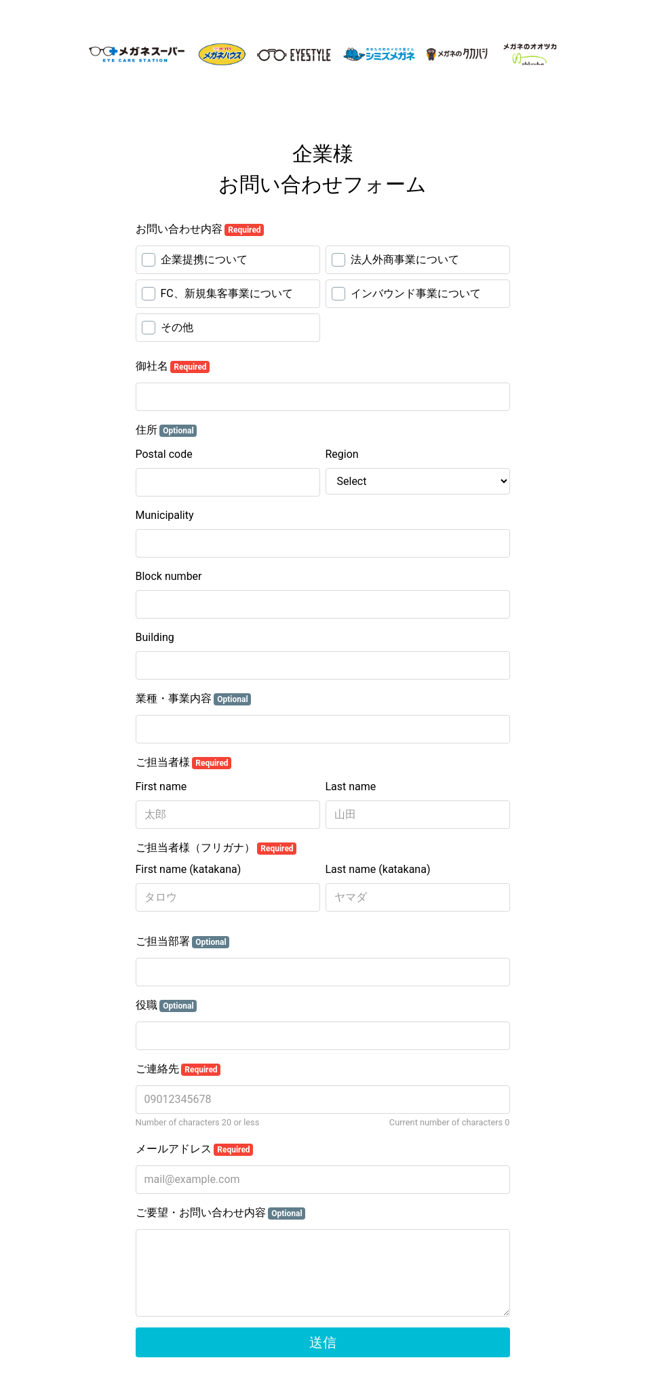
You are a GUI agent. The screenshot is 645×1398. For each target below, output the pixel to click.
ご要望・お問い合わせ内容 (221, 1213)
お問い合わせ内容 (200, 229)
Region (342, 454)
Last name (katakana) (378, 869)
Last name (351, 786)
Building (155, 637)
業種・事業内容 (194, 698)
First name (161, 786)
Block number (169, 576)
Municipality (165, 515)
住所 (166, 430)
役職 (166, 1005)
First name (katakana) (188, 869)
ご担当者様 (184, 762)
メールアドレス (195, 1149)
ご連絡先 (178, 1069)
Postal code (164, 454)
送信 (322, 1342)
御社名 (173, 366)
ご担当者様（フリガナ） (216, 848)
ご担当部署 (183, 941)
